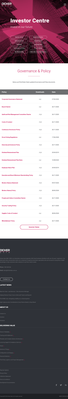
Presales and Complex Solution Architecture (11, 339)
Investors (2, 320)
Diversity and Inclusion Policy (11, 145)
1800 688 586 (7, 267)
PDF (40, 99)
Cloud (1, 346)
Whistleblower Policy (8, 221)
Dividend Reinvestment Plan (10, 152)
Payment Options (4, 370)
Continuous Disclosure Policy (11, 129)
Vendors (2, 317)
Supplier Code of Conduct (10, 213)
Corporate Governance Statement (12, 99)
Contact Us (6, 279)
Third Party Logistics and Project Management (11, 359)
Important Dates (38, 44)
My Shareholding (19, 51)
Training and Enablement (6, 335)
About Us (4, 307)
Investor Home (19, 37)
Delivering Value (7, 325)
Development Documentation (7, 382)
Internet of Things (4, 349)
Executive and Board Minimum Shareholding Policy (17, 175)
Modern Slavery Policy (9, 190)
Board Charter (6, 107)
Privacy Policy (3, 373)
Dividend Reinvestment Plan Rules (12, 160)
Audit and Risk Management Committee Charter (16, 114)
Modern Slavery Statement (10, 183)
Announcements (19, 41)
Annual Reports (38, 41)
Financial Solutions (5, 356)
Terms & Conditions (5, 379)
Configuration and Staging (6, 352)
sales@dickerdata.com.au (10, 270)
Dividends (19, 44)
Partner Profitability (4, 332)
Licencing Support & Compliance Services (10, 342)
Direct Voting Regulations (10, 137)
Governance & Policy (19, 48)
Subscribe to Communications (38, 51)
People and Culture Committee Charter (14, 198)
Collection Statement (5, 376)
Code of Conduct (7, 122)
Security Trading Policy (9, 205)
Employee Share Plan (8, 167)
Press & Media (38, 48)
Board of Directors (38, 37)
